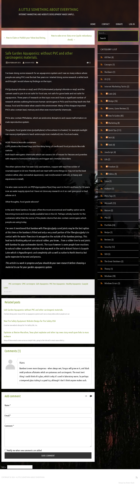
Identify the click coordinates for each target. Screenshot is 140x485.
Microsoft (110, 203)
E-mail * (8, 415)
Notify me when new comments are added (23, 450)
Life (107, 159)
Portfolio (109, 224)
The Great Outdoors (113, 261)
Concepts (109, 64)
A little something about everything (48, 9)
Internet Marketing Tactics (116, 86)
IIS (107, 79)
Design (113, 100)
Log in (132, 24)
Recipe (108, 232)
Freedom (113, 166)
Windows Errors (112, 283)
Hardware (109, 71)
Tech (111, 137)
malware (109, 188)
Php (107, 217)
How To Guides (116, 115)
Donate (119, 24)
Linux (108, 181)
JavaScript (110, 152)
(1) (88, 62)
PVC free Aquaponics (57, 283)
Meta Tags (110, 195)
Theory (108, 268)
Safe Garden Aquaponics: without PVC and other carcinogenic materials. (39, 55)
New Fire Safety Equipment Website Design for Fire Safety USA (30, 320)
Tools (111, 144)
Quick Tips (114, 130)
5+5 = (4, 467)
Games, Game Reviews (118, 108)
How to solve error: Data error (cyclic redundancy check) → (71, 37)
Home (92, 24)
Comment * (9, 425)
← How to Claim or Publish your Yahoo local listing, (24, 37)
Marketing (114, 122)
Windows (110, 275)
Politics (112, 173)
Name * (8, 405)
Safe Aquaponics (42, 283)
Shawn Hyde (130, 482)
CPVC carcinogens (28, 283)
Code (112, 93)
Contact (106, 24)
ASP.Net (109, 57)
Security (109, 246)
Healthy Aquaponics (73, 283)
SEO (107, 254)
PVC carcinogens (15, 283)
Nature (108, 210)
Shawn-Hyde (29, 62)
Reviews (109, 239)
